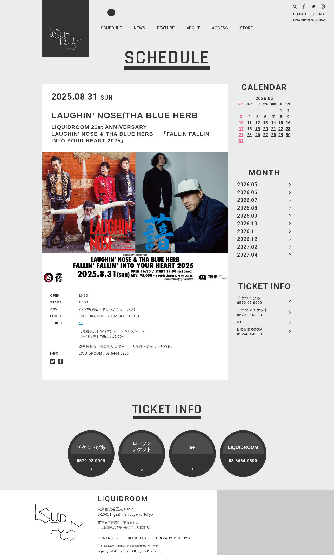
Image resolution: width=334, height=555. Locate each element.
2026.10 (247, 223)
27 (265, 134)
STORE (246, 27)
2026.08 (247, 208)
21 (273, 128)
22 (280, 128)
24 (241, 134)
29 (280, 134)
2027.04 (247, 254)
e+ (239, 322)
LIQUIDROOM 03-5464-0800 (250, 331)
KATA (321, 14)
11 (249, 122)
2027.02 (247, 247)
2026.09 (247, 215)
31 (241, 140)
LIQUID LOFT (302, 14)
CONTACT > (107, 538)
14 (273, 122)
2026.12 (247, 239)
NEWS (139, 27)
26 (257, 134)
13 (265, 122)
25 (249, 134)
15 (280, 122)
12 (257, 122)
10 (241, 122)
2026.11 (247, 231)
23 (288, 128)
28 (273, 134)
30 (288, 134)
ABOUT (193, 27)
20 (265, 128)
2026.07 (247, 200)
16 (288, 122)
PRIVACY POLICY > (173, 538)
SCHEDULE (111, 27)
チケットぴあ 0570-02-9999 (249, 300)
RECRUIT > (137, 538)
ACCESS (220, 27)
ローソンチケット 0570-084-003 (252, 312)
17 (241, 128)
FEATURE (166, 27)
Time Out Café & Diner (309, 20)
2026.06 (247, 192)
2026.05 (247, 184)
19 (257, 128)
